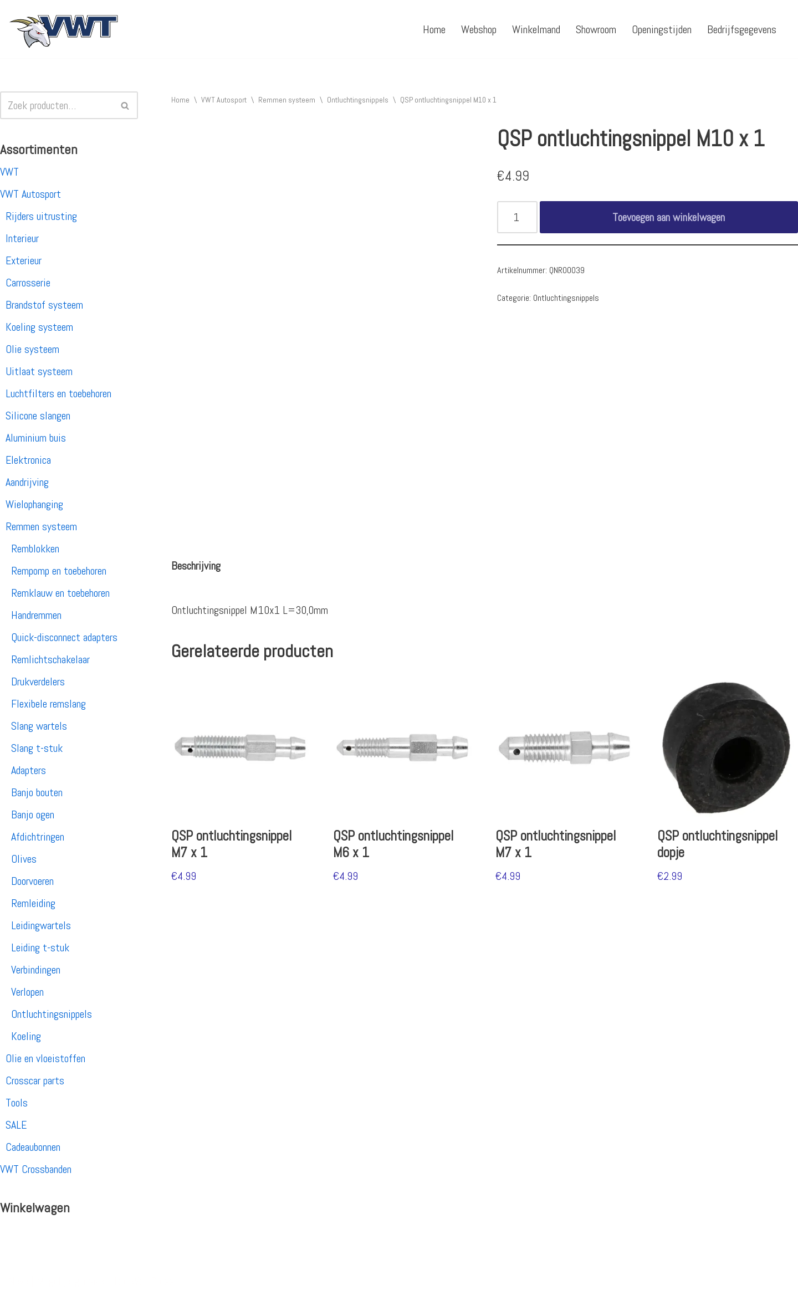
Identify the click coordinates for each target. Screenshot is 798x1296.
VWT (9, 172)
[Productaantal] (517, 217)
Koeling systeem (39, 327)
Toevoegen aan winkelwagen (668, 217)
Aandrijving (27, 482)
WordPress (152, 1281)
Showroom (596, 29)
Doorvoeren (32, 881)
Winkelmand (536, 29)
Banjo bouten (37, 792)
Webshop (479, 29)
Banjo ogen (32, 814)
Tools (17, 1102)
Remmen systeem (41, 526)
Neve (18, 1281)
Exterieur (24, 260)
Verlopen (27, 992)
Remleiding (33, 903)
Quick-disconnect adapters (64, 637)
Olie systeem (32, 349)
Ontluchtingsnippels (51, 1014)
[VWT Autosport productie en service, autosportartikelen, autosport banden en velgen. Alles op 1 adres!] (63, 29)
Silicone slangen (38, 415)
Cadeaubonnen (33, 1147)
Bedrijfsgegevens (741, 29)
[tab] (196, 566)
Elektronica (28, 460)
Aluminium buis (36, 438)
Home (434, 29)
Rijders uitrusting (41, 216)
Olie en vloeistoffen (45, 1058)
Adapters (28, 770)
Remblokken (35, 548)
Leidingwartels (41, 925)
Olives (24, 859)
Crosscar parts (35, 1080)
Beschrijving (196, 566)
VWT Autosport (30, 194)
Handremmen (36, 615)
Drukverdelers (38, 681)
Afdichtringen (37, 836)
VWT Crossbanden (35, 1169)
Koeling (26, 1036)
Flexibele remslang (48, 703)
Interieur (22, 238)
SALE (16, 1125)
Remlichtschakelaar (50, 659)
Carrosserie (28, 282)
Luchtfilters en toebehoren (58, 393)
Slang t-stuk (37, 748)
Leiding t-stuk (40, 947)
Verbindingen (35, 969)
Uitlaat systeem (39, 371)
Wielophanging (34, 504)
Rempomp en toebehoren (58, 571)
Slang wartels (39, 726)
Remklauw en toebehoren (60, 593)
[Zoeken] (56, 105)
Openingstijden (662, 29)
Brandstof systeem (44, 305)
